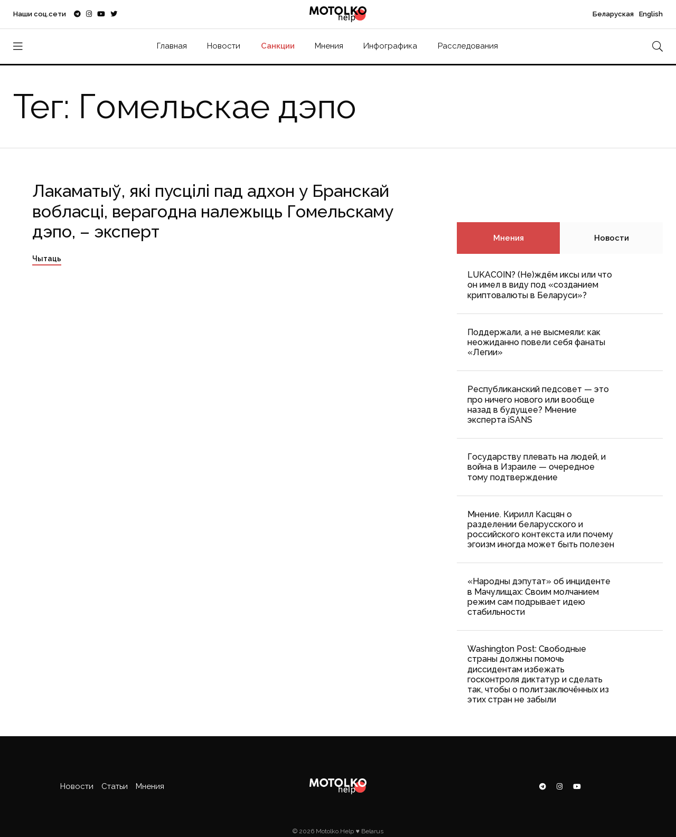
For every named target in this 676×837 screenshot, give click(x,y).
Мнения (329, 46)
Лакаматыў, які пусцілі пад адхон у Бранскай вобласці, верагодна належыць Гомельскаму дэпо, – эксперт (212, 211)
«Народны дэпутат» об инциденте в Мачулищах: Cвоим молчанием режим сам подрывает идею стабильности (539, 596)
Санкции (278, 46)
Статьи (114, 786)
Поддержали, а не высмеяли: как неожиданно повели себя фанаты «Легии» (536, 342)
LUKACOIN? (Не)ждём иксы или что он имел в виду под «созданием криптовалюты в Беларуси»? (539, 285)
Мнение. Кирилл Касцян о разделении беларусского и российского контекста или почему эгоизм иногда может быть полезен (540, 529)
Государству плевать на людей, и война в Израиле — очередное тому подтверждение (536, 467)
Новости (223, 46)
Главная (172, 46)
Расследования (468, 46)
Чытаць (46, 258)
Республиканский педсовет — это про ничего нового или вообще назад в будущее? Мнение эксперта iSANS (538, 404)
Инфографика (390, 46)
